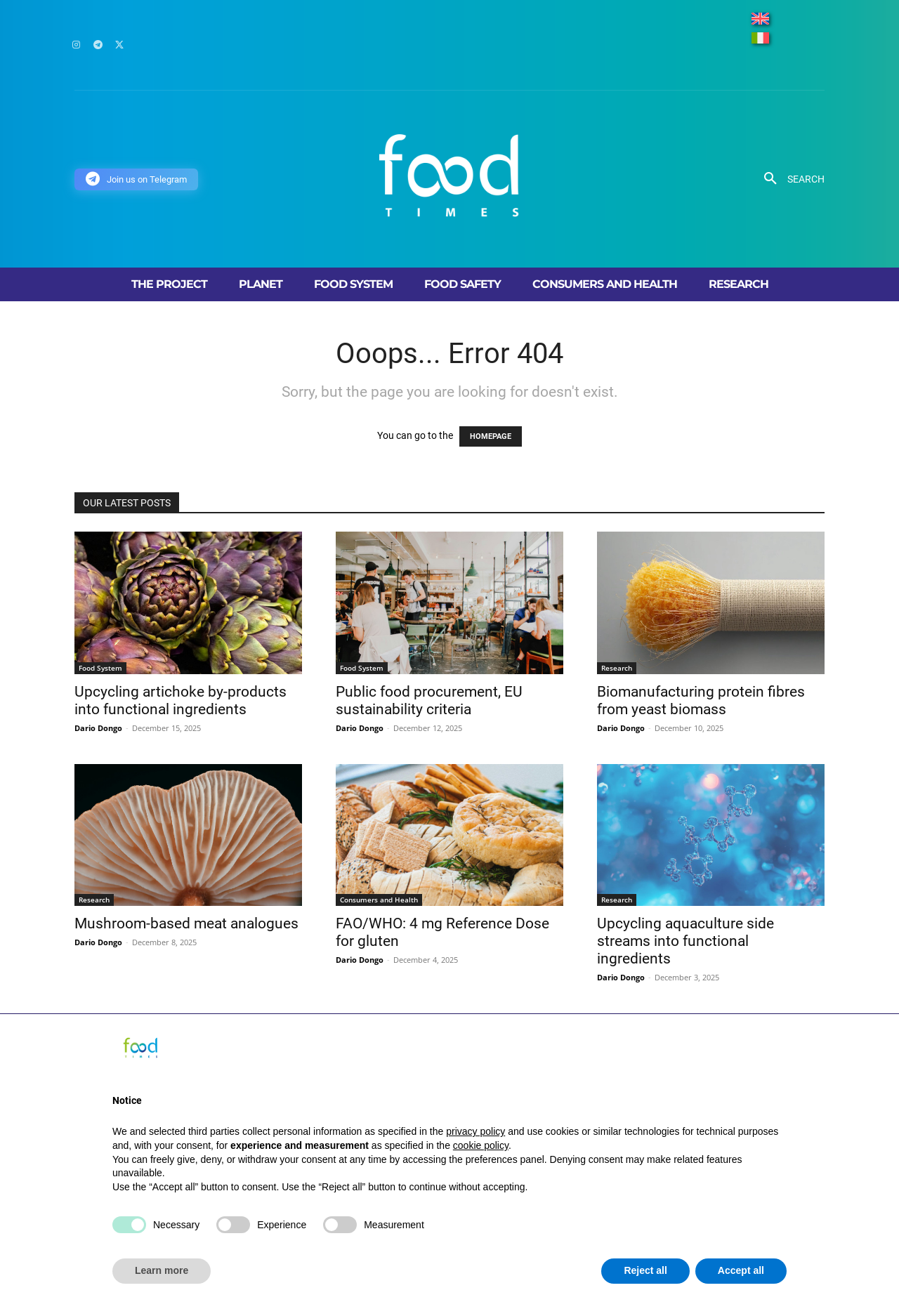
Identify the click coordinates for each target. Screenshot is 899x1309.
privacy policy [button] (475, 1131)
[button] (789, 179)
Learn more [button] (161, 1270)
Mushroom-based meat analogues (186, 923)
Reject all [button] (645, 1270)
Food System (100, 668)
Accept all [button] (741, 1270)
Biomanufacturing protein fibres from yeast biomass (701, 700)
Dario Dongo (98, 728)
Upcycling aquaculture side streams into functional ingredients (685, 941)
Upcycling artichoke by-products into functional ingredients (180, 700)
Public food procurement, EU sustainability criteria (429, 700)
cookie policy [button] (480, 1145)
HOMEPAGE (490, 436)
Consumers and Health (379, 900)
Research (616, 668)
